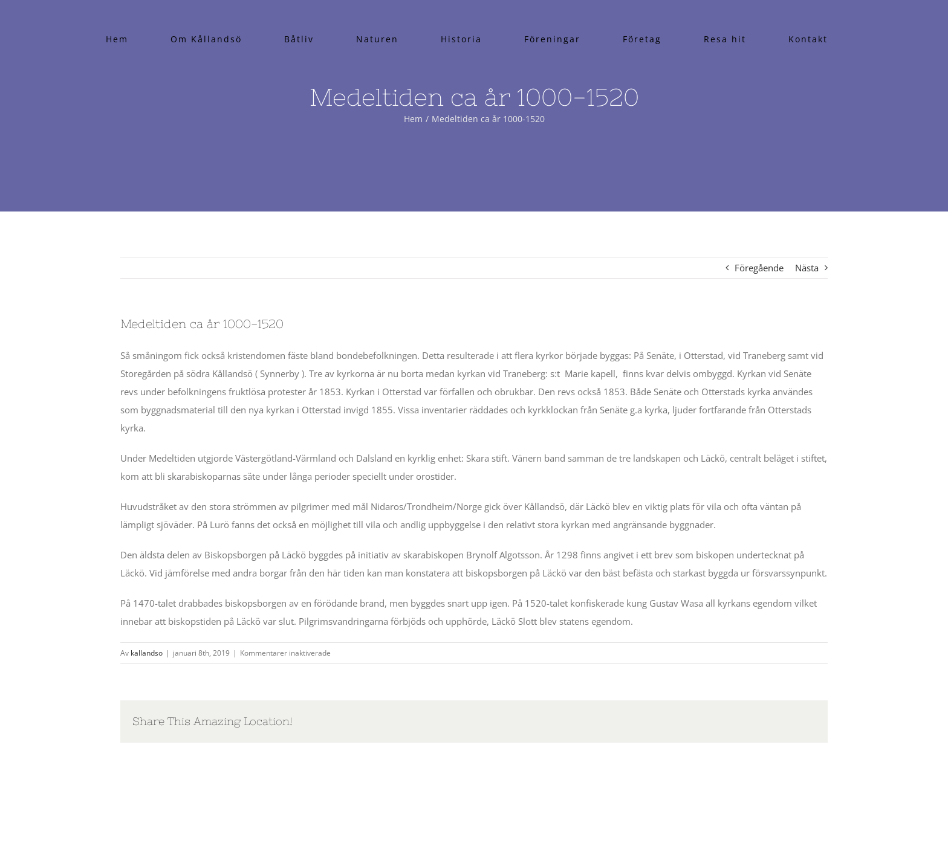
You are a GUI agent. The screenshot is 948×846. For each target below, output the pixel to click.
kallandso (147, 653)
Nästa (807, 268)
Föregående (759, 268)
